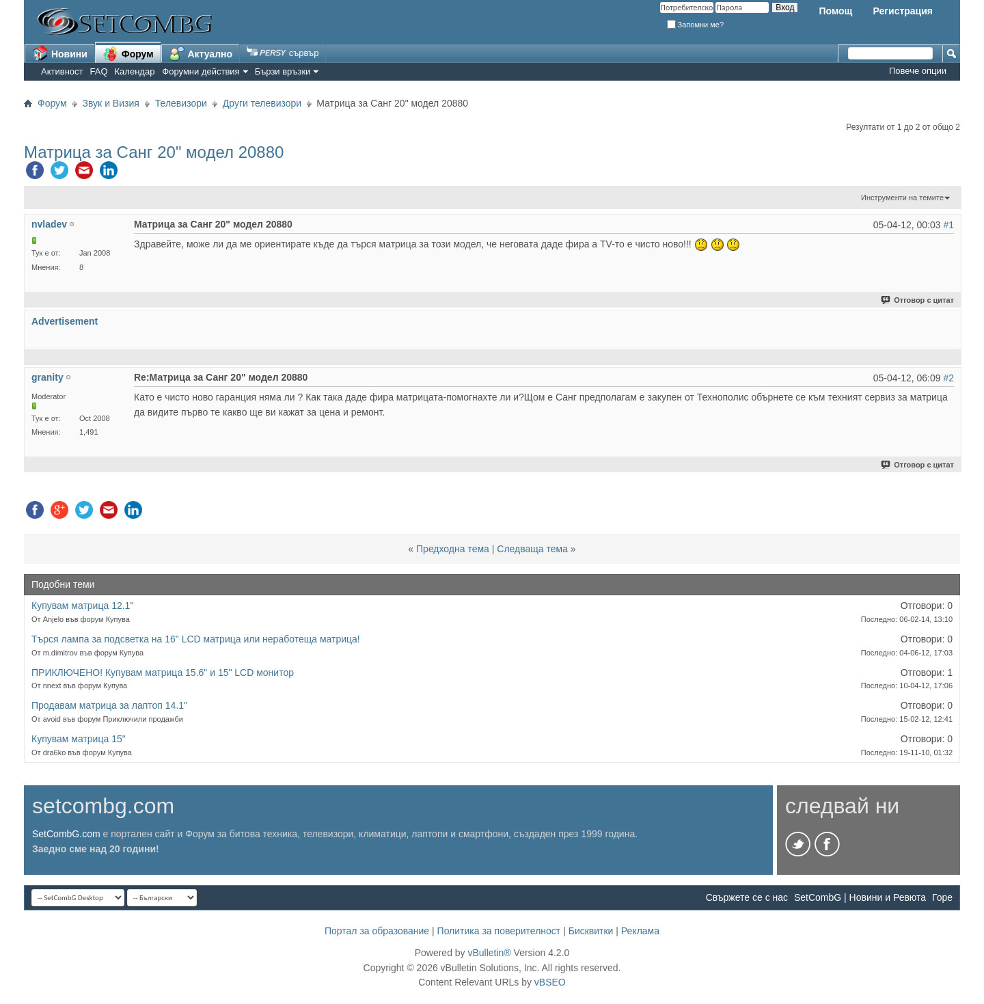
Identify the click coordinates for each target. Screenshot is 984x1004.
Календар (135, 71)
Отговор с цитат (918, 300)
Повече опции (917, 71)
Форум (128, 53)
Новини (59, 53)
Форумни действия (200, 71)
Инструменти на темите (902, 197)
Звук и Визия (111, 103)
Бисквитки (591, 930)
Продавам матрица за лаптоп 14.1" (109, 705)
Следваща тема (532, 548)
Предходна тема (452, 548)
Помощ (835, 10)
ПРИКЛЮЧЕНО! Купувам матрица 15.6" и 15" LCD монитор (162, 672)
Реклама (640, 930)
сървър (282, 53)
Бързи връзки (283, 71)
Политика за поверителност (499, 930)
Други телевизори (262, 103)
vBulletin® (488, 952)
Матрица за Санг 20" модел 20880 (154, 152)
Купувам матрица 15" (78, 738)
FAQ (99, 71)
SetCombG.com (66, 833)
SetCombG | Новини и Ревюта (860, 897)
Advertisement (64, 321)
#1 (948, 224)
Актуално (201, 53)
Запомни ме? (695, 25)
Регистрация (903, 10)
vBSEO (550, 982)
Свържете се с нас (747, 897)
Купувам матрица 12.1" (82, 605)
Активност (62, 71)
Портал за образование (377, 930)
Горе (942, 897)
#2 (948, 377)
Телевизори (181, 103)
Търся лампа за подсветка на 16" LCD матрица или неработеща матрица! (195, 639)
